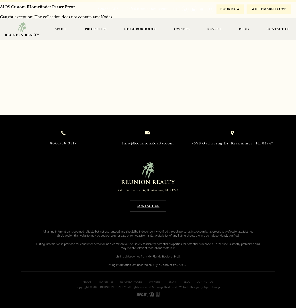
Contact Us (278, 29)
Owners (182, 29)
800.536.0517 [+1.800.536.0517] (108, 9)
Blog (244, 29)
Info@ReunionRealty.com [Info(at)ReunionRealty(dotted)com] (148, 143)
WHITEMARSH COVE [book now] (268, 9)
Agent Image (212, 287)
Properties (96, 29)
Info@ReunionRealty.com (147, 9)
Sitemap (157, 287)
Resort (214, 29)
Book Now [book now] (230, 9)
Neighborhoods (140, 29)
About (61, 29)
